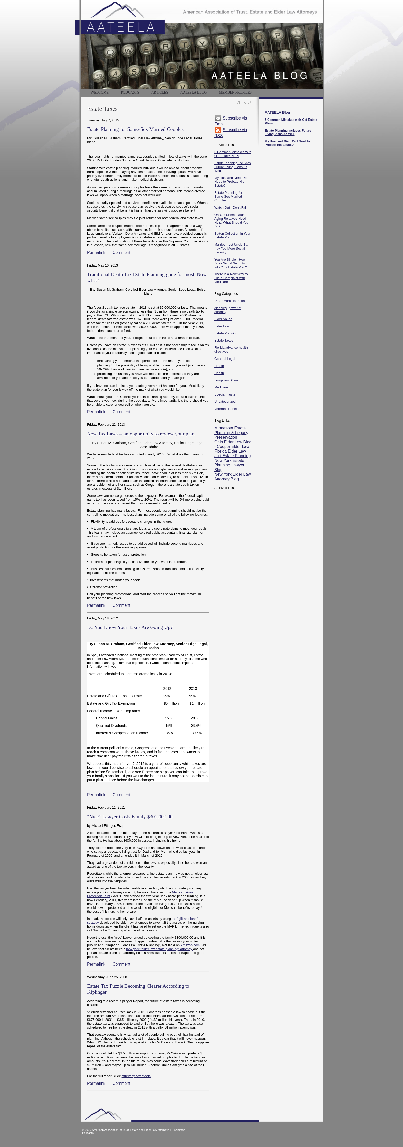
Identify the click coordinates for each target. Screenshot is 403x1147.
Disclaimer (178, 1129)
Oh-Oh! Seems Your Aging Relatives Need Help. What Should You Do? (231, 220)
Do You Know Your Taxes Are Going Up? (130, 627)
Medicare (221, 387)
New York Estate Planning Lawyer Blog (229, 465)
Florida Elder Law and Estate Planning (232, 453)
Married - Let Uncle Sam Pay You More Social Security (232, 248)
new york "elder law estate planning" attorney (159, 949)
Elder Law (221, 326)
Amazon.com (190, 945)
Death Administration (229, 301)
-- (320, 1131)
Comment (121, 252)
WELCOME (100, 92)
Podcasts (88, 1132)
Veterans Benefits (227, 409)
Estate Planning (225, 333)
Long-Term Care (226, 380)
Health (219, 366)
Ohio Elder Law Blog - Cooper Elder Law (232, 444)
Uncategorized (225, 401)
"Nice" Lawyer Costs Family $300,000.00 (130, 816)
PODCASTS (130, 92)
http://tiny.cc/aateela (136, 1076)
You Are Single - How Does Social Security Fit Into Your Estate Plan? (232, 263)
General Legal (224, 359)
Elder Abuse (223, 319)
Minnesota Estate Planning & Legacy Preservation (231, 432)
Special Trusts (224, 394)
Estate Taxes (223, 340)
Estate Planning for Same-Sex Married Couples (135, 129)
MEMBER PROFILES (235, 92)
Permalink (96, 252)
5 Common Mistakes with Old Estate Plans (232, 154)
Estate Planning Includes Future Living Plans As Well (232, 167)
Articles (159, 92)
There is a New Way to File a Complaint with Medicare (231, 278)
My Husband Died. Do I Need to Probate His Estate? (231, 181)
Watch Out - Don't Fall (230, 207)
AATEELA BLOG (193, 92)
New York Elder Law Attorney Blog (232, 476)
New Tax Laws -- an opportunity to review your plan (140, 433)
